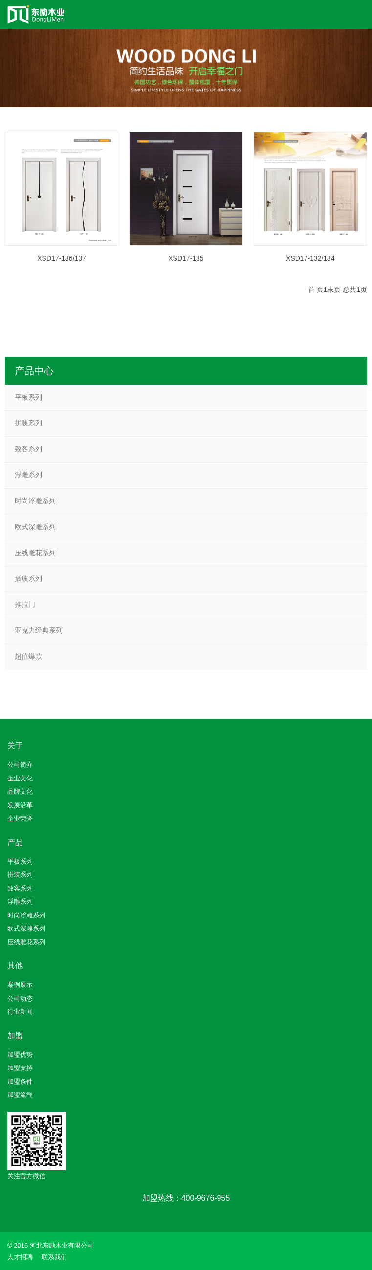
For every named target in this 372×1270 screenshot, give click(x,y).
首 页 (316, 289)
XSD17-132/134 (310, 259)
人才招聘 (20, 1257)
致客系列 (28, 449)
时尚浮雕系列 (35, 501)
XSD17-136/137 (61, 259)
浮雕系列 (28, 475)
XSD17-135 (185, 259)
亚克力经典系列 (39, 630)
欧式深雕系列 (35, 527)
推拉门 (25, 604)
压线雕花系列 (35, 553)
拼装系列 (28, 423)
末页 (334, 289)
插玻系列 (28, 578)
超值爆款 (28, 656)
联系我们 (54, 1257)
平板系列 (28, 397)
